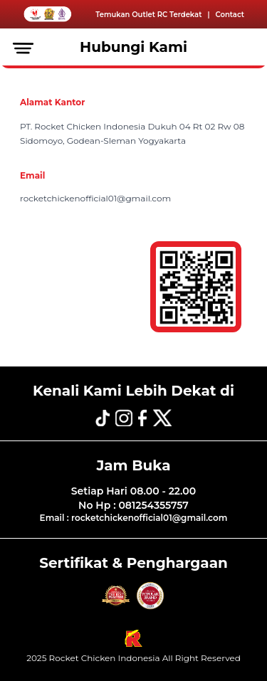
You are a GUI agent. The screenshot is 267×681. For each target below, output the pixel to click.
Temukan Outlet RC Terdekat (148, 14)
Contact (229, 14)
